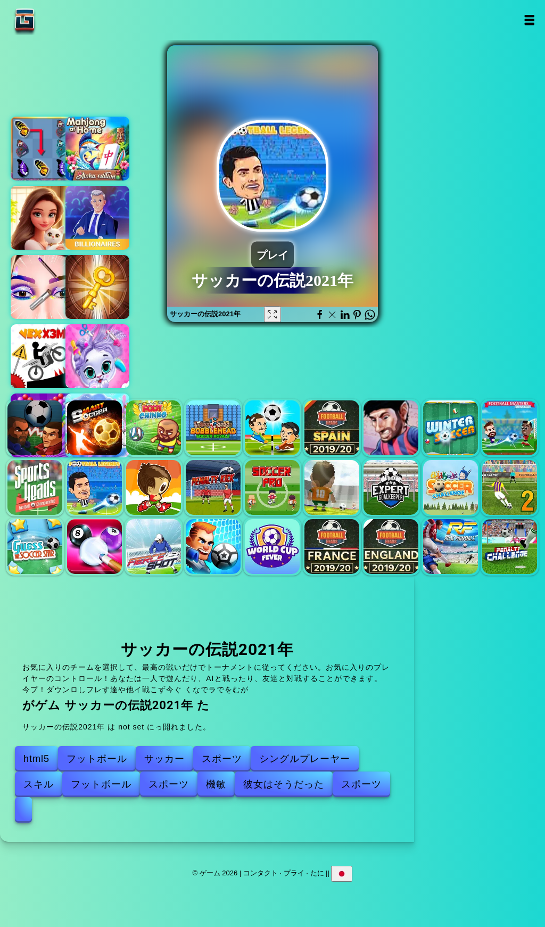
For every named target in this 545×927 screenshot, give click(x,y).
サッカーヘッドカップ (391, 427)
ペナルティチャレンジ (509, 546)
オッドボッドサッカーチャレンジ (450, 487)
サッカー (164, 758)
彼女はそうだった (283, 784)
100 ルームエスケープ (97, 287)
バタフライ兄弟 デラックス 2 (43, 149)
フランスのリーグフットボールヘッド (331, 546)
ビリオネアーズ (97, 218)
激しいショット (153, 546)
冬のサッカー (450, 427)
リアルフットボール (450, 546)
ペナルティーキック (213, 487)
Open (529, 20)
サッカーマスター (509, 427)
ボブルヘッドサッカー (213, 427)
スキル (38, 784)
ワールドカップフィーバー (272, 546)
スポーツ (222, 758)
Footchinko (153, 427)
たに (317, 873)
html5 (36, 758)
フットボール (97, 758)
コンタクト (260, 873)
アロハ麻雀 (97, 149)
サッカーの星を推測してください (34, 546)
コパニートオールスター (331, 487)
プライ (294, 873)
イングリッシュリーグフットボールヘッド (391, 546)
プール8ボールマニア (94, 546)
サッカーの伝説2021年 (94, 487)
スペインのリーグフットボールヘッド (331, 427)
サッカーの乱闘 (213, 546)
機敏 (216, 784)
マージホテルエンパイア (43, 218)
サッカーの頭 (34, 427)
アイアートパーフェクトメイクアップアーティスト (43, 287)
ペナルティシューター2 (509, 487)
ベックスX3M (43, 356)
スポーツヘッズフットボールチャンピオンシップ (34, 487)
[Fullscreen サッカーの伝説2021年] (272, 314)
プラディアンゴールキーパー (391, 487)
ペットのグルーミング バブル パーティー (97, 356)
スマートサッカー (94, 427)
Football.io (153, 487)
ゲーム (58, 20)
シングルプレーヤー (304, 758)
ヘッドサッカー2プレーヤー (272, 427)
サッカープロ (272, 487)
